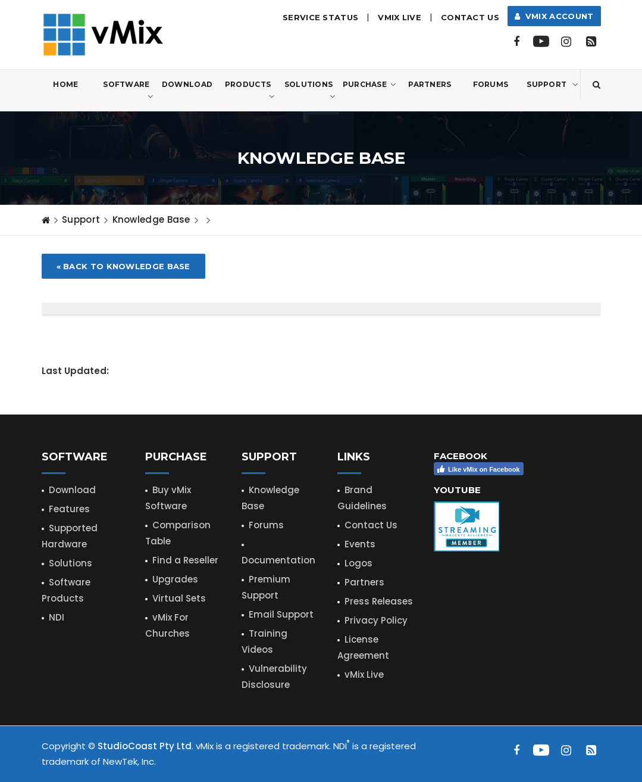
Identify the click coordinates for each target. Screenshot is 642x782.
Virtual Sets (179, 598)
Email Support (281, 614)
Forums (491, 84)
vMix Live (364, 674)
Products (250, 91)
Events (360, 544)
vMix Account (554, 16)
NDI (56, 617)
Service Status (320, 17)
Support (552, 85)
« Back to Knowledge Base (123, 266)
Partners (429, 84)
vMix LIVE (399, 17)
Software (128, 91)
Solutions (310, 91)
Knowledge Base (151, 219)
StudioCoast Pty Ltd (145, 746)
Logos (358, 563)
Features (69, 509)
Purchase (370, 85)
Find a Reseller (185, 560)
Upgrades (175, 579)
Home (65, 84)
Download (187, 84)
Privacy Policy (376, 620)
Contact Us (470, 17)
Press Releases (379, 601)
